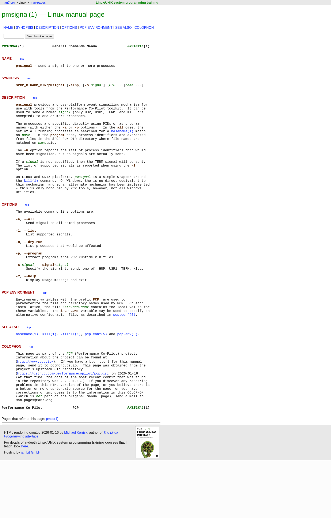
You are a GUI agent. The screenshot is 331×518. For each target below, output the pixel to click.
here (24, 502)
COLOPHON (144, 27)
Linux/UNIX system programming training (127, 2)
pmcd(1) (52, 474)
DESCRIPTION (47, 27)
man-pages (38, 2)
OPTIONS (69, 27)
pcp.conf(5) (124, 357)
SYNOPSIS (24, 27)
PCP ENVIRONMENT (96, 27)
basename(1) (122, 140)
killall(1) (70, 378)
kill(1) (31, 200)
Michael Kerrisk (75, 488)
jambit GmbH (31, 508)
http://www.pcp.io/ (36, 407)
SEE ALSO (123, 27)
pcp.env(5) (127, 378)
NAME (8, 27)
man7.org (8, 2)
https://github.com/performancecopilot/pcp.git (63, 421)
